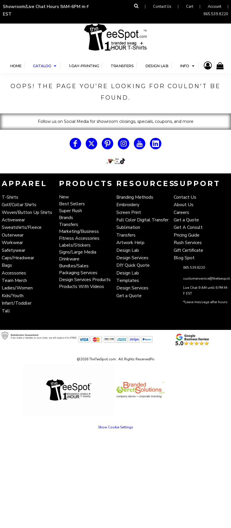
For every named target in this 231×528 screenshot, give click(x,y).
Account (214, 6)
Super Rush (70, 211)
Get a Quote (129, 296)
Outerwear (13, 235)
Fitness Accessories (79, 238)
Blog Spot (184, 258)
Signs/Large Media (77, 252)
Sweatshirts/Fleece (22, 227)
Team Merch (14, 280)
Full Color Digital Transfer (142, 220)
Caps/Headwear (18, 258)
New (64, 197)
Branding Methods (134, 197)
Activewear (13, 220)
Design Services (132, 258)
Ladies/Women (17, 288)
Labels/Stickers (75, 245)
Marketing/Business (79, 231)
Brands (66, 217)
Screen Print (128, 212)
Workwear (12, 242)
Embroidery (127, 205)
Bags (7, 265)
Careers (181, 212)
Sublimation (128, 227)
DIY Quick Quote (133, 265)
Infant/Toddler (17, 303)
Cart (189, 6)
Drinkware (69, 259)
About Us (183, 205)
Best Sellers (72, 204)
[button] (115, 161)
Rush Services (188, 242)
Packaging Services (78, 273)
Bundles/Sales (74, 266)
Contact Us (162, 6)
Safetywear (13, 250)
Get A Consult (188, 227)
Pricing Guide (186, 235)
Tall (6, 311)
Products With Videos (81, 286)
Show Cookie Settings (115, 427)
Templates (127, 280)
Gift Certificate (188, 250)
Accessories (14, 273)
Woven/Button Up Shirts (27, 212)
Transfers (68, 224)
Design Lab (127, 250)
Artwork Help (130, 242)
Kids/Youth (13, 296)
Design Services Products (85, 279)
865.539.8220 (215, 14)
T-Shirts (10, 197)
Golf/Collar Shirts (19, 205)
